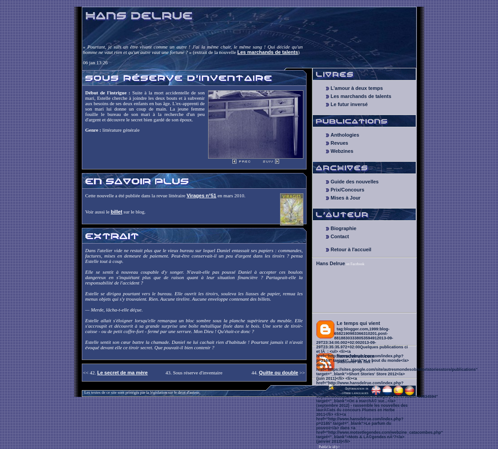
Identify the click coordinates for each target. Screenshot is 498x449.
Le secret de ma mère (122, 372)
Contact (340, 236)
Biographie (343, 228)
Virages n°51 (201, 195)
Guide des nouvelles (355, 181)
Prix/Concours (348, 189)
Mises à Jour (346, 197)
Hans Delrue (330, 263)
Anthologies (345, 135)
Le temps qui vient (358, 323)
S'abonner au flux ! (355, 362)
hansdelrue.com (355, 356)
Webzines (342, 151)
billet (116, 211)
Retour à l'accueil (351, 249)
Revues (339, 143)
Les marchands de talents (267, 52)
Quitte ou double (278, 372)
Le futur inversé (349, 104)
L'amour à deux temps (357, 88)
